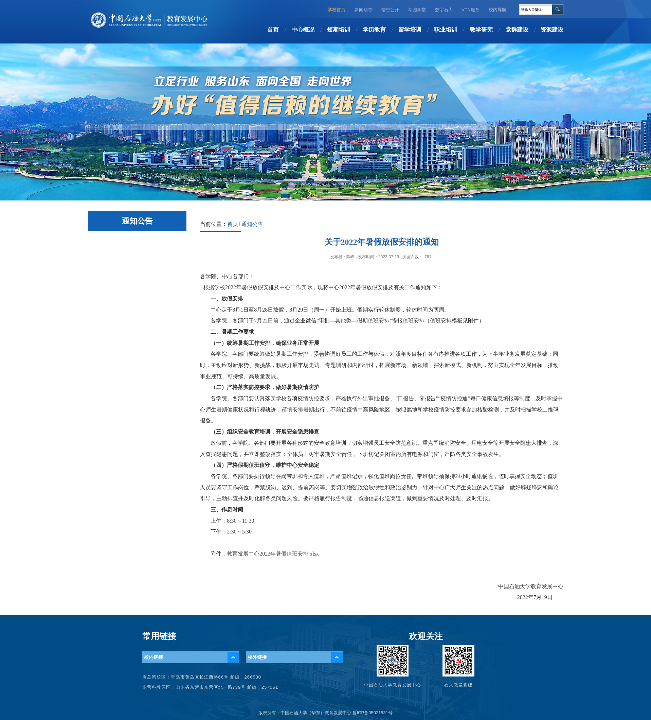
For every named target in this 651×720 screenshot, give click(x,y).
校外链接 (257, 657)
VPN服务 (471, 9)
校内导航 (497, 9)
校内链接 (153, 657)
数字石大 (444, 9)
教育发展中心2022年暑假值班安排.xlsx (273, 554)
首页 (232, 224)
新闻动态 (363, 9)
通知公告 (252, 224)
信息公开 (390, 9)
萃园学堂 (417, 9)
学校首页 (336, 9)
